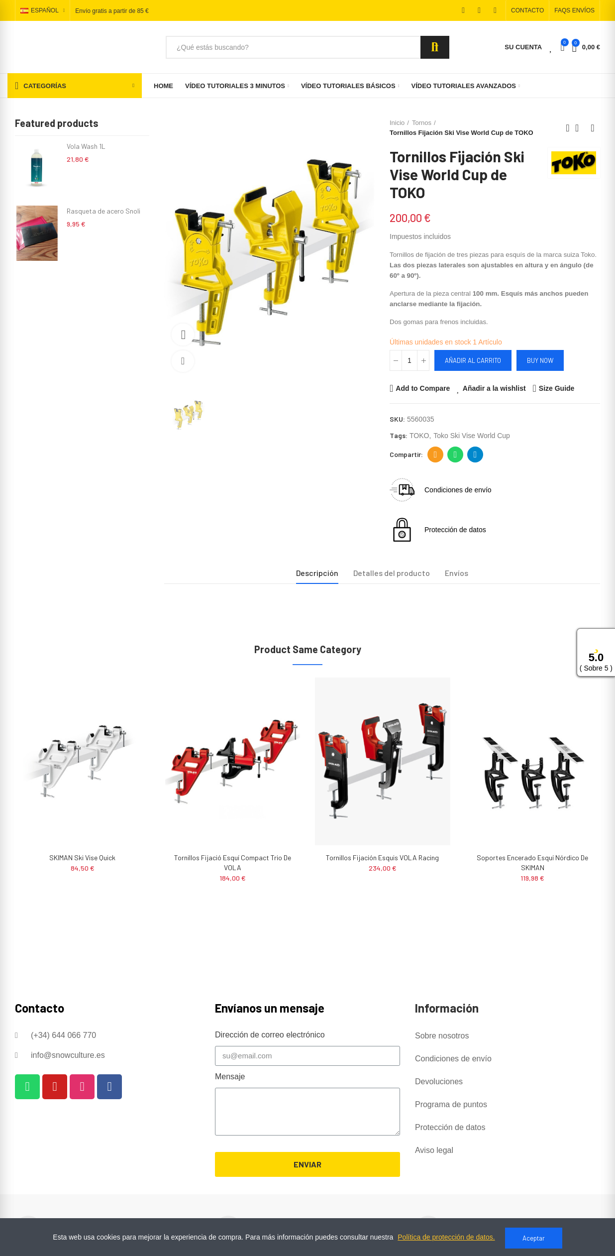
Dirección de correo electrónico (435, 454)
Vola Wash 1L (86, 146)
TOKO (419, 436)
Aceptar (533, 1238)
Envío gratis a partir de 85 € (111, 10)
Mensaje (230, 1076)
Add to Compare (423, 388)
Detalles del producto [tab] (391, 572)
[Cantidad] (409, 360)
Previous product (567, 128)
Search (434, 47)
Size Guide (557, 388)
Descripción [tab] (317, 572)
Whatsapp (455, 454)
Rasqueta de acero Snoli (103, 211)
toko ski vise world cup (471, 436)
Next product (592, 128)
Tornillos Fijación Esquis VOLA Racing (382, 857)
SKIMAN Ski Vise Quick (82, 857)
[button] (527, 10)
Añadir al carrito (473, 360)
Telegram (475, 454)
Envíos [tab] (456, 572)
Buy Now (540, 360)
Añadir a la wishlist (494, 388)
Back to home (580, 128)
